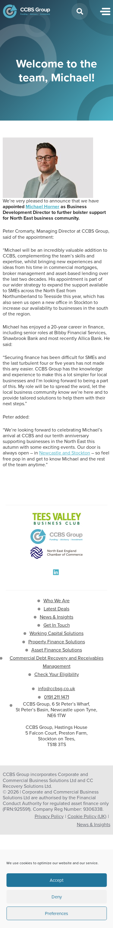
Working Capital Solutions (56, 633)
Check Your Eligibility (56, 674)
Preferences (56, 913)
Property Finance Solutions (56, 641)
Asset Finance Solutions (56, 649)
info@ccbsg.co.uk (56, 688)
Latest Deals (56, 608)
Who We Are (56, 600)
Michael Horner (42, 206)
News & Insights (56, 616)
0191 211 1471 (56, 697)
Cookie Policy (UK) (86, 816)
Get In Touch (56, 625)
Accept (56, 880)
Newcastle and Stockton (64, 452)
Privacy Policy (49, 816)
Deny (57, 897)
